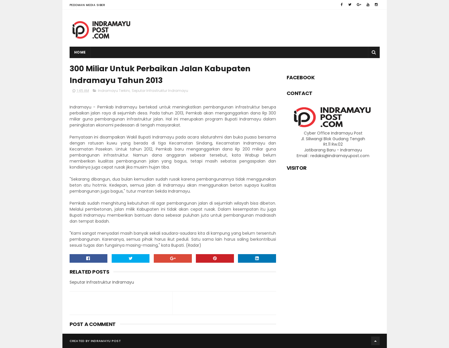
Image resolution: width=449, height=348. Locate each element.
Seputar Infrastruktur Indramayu (160, 90)
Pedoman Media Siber (87, 5)
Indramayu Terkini (114, 90)
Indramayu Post (106, 341)
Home (80, 52)
